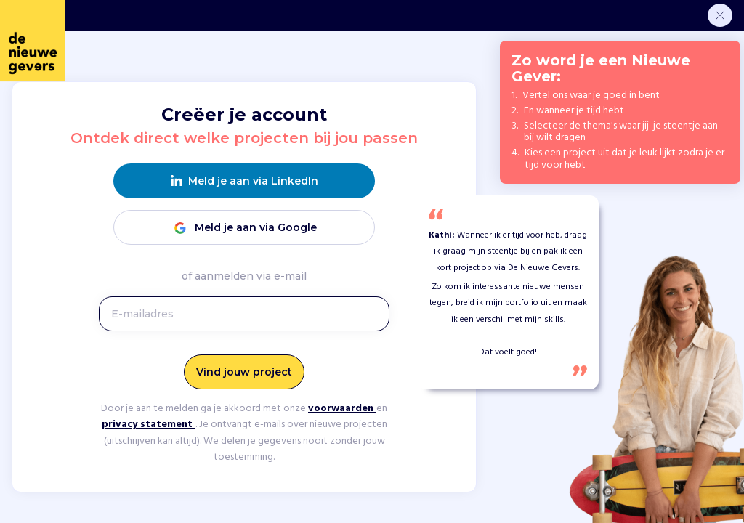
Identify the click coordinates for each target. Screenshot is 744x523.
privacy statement (148, 424)
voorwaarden (342, 408)
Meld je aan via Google (244, 227)
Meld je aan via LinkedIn (244, 181)
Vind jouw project (244, 371)
